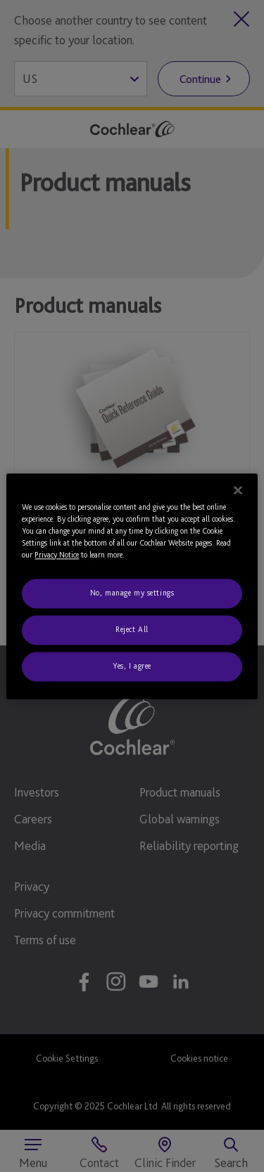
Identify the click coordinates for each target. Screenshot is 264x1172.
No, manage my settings (132, 593)
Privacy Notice (56, 555)
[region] (131, 586)
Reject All (132, 629)
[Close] (237, 490)
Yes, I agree (132, 666)
